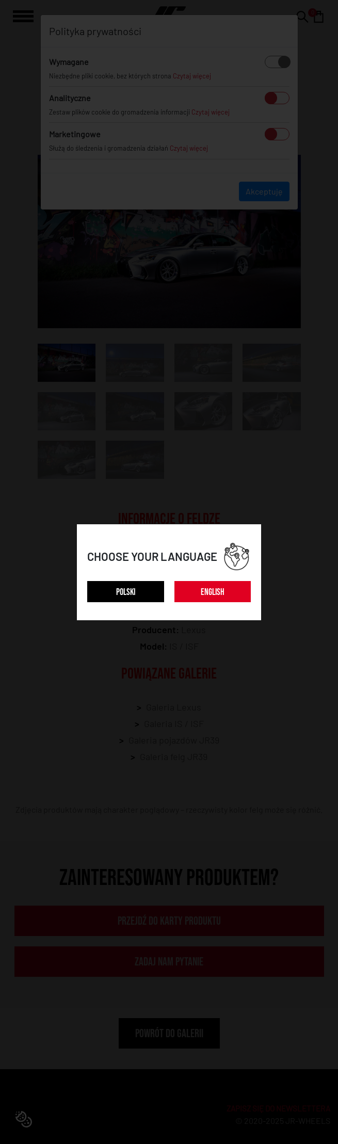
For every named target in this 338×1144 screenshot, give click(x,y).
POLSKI (125, 592)
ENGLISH (212, 592)
